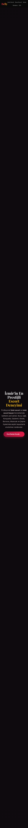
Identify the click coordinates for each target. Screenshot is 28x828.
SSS (20, 5)
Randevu (15, 5)
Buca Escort (18, 2)
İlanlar (24, 2)
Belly (4, 4)
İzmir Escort (11, 2)
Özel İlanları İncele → (14, 434)
